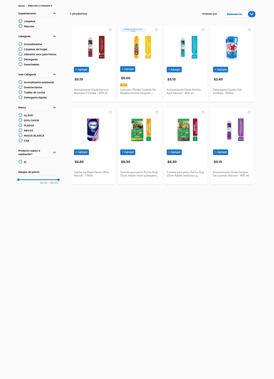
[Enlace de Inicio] (21, 6)
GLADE (28, 115)
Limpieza (29, 21)
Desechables (31, 64)
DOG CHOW (31, 120)
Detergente (31, 59)
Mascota (29, 26)
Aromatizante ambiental (39, 82)
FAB (26, 140)
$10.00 (53, 183)
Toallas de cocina (34, 92)
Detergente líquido (35, 97)
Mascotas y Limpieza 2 (40, 6)
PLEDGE (29, 125)
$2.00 (44, 183)
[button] (38, 13)
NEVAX (28, 130)
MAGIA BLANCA (34, 135)
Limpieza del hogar (35, 49)
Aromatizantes (33, 44)
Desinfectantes (33, 87)
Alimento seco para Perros (40, 54)
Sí (25, 162)
